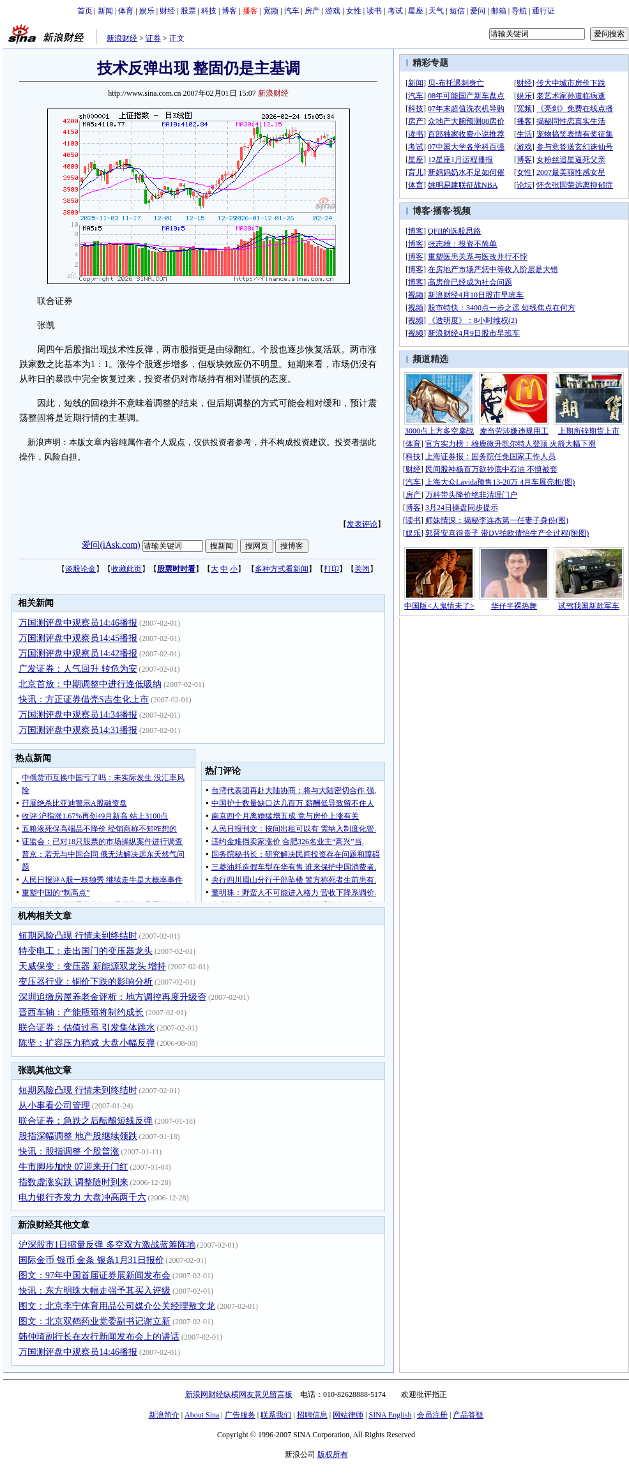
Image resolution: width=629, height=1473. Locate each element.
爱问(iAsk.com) (111, 545)
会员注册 (432, 1414)
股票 (188, 10)
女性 (353, 10)
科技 (208, 10)
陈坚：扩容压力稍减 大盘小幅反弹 (87, 1043)
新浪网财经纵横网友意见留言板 (238, 1394)
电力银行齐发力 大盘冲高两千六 (82, 1197)
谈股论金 (80, 568)
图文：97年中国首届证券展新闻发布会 (95, 1275)
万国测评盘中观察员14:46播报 (78, 623)
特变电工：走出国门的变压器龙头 (86, 951)
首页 (85, 10)
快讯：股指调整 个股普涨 (69, 1151)
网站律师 (348, 1414)
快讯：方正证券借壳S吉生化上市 (84, 699)
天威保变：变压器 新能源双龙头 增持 (92, 966)
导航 (519, 10)
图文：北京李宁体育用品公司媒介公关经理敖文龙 (117, 1306)
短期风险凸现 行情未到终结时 (78, 935)
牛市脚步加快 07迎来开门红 (73, 1167)
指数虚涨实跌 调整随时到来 (73, 1182)
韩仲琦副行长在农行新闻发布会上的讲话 (99, 1336)
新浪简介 (164, 1414)
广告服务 (240, 1414)
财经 (167, 10)
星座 (415, 10)
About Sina (202, 1414)
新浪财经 (122, 38)
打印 (331, 568)
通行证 (543, 10)
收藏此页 (126, 568)
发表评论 (362, 524)
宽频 (270, 10)
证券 (153, 38)
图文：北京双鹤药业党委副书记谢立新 (95, 1321)
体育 (125, 10)
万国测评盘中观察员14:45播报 (78, 638)
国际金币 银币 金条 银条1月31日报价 (91, 1260)
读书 (374, 10)
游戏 (332, 10)
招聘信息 (312, 1414)
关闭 (362, 568)
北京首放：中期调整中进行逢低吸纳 (90, 684)
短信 (457, 10)
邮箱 (498, 10)
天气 (436, 10)
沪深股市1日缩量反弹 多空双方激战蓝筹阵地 (107, 1245)
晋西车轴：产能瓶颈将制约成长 (81, 1012)
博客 (229, 10)
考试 (395, 10)
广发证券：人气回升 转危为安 (78, 669)
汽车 (291, 10)
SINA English (389, 1414)
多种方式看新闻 (281, 568)
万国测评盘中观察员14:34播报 (78, 715)
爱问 (477, 10)
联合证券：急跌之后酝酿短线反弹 (86, 1121)
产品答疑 (468, 1414)
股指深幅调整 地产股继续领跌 (78, 1136)
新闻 (105, 10)
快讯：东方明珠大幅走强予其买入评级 (95, 1290)
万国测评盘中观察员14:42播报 (78, 653)
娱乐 (147, 10)
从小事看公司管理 (54, 1105)
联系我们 (276, 1414)
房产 (312, 10)
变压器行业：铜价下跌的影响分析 (86, 981)
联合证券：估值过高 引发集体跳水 (87, 1027)
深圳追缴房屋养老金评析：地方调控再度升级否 (112, 997)
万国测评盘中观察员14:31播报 (78, 730)
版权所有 (332, 1454)
